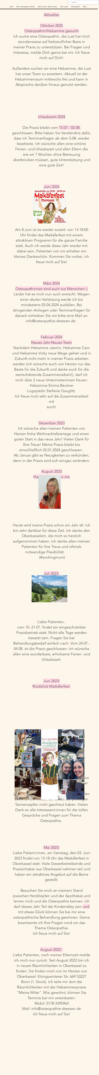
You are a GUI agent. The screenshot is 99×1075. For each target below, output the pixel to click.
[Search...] (83, 2)
